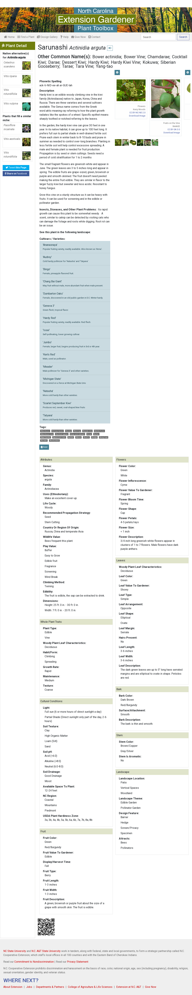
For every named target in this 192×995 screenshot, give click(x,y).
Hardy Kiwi (98, 62)
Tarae (67, 66)
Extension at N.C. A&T (128, 986)
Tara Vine (84, 66)
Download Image (137, 115)
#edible (70, 437)
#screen (44, 440)
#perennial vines (59, 437)
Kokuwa (150, 62)
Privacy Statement (77, 961)
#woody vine (87, 431)
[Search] (158, 37)
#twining (77, 431)
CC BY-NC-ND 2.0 (137, 112)
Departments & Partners (50, 986)
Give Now (78, 37)
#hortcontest (54, 440)
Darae (53, 62)
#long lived (104, 437)
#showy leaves (57, 431)
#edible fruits (99, 431)
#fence (78, 437)
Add (44, 447)
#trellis (86, 437)
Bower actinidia (106, 56)
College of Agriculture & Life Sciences (90, 986)
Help (64, 37)
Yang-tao (104, 66)
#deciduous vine (47, 434)
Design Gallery (47, 37)
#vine (89, 434)
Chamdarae (158, 56)
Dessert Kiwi (74, 62)
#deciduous (45, 431)
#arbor (96, 434)
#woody (68, 431)
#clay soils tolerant (77, 434)
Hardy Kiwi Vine (125, 62)
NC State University (14, 951)
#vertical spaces (62, 434)
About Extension (12, 986)
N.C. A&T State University (46, 951)
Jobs (29, 986)
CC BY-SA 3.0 (174, 129)
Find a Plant (25, 37)
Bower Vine (134, 56)
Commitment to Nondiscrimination (34, 961)
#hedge (94, 437)
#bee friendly (45, 437)
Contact (94, 37)
